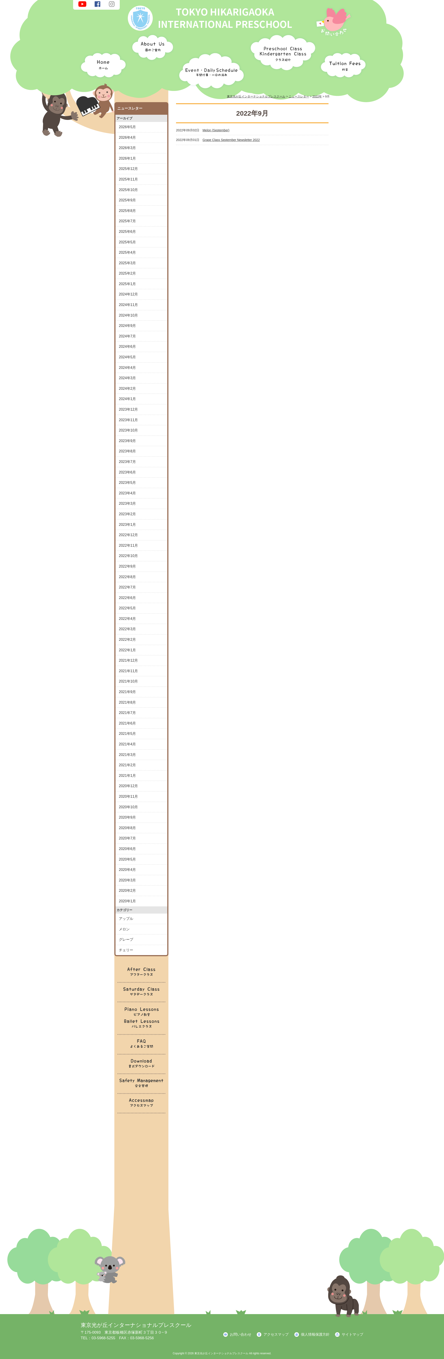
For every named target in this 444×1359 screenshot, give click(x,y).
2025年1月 (127, 284)
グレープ (126, 939)
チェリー (126, 950)
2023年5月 (127, 483)
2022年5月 (127, 608)
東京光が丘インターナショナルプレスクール (136, 1325)
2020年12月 (128, 786)
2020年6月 (127, 849)
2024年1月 (127, 399)
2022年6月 (127, 598)
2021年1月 (127, 776)
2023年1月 (127, 524)
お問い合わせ (240, 1334)
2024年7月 (127, 336)
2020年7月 (127, 838)
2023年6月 (127, 472)
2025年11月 (128, 179)
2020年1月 (127, 901)
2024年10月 (128, 315)
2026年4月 (127, 137)
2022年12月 (128, 535)
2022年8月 (127, 577)
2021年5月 (127, 734)
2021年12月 (128, 660)
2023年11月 (128, 420)
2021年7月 (127, 713)
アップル (126, 919)
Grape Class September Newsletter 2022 (231, 140)
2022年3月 (127, 629)
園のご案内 (151, 48)
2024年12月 (128, 294)
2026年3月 (127, 148)
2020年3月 (127, 880)
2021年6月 (127, 723)
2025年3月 (127, 263)
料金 (342, 64)
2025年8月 (127, 211)
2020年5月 (127, 859)
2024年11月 (128, 305)
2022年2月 (127, 639)
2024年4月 (127, 368)
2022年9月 (127, 566)
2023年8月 (127, 451)
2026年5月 (127, 127)
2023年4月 (127, 493)
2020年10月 (128, 807)
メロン (124, 929)
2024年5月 (127, 357)
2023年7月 (127, 462)
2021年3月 (127, 755)
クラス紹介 (281, 50)
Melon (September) (215, 130)
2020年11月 (128, 796)
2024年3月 (127, 378)
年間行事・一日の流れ (210, 69)
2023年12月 (128, 409)
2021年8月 (127, 702)
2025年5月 (127, 242)
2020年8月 (127, 828)
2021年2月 (127, 765)
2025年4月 (127, 252)
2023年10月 (128, 430)
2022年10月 (128, 556)
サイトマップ (352, 1334)
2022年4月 (127, 619)
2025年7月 (127, 221)
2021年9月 (127, 692)
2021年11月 (128, 671)
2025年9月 (127, 200)
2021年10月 (128, 681)
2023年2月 (127, 514)
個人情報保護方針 (315, 1334)
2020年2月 (127, 890)
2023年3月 (127, 503)
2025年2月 (127, 273)
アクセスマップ (276, 1334)
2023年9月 (127, 441)
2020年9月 (127, 817)
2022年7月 (127, 587)
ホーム (102, 64)
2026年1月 (127, 158)
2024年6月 (127, 346)
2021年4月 (127, 744)
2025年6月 (127, 231)
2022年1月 (127, 650)
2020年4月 (127, 870)
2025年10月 (128, 190)
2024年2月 (127, 388)
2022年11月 (128, 545)
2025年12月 (128, 169)
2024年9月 (127, 326)
